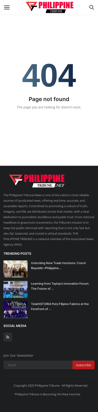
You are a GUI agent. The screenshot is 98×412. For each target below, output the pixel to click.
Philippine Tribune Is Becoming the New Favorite (47, 394)
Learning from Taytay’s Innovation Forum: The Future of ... (60, 286)
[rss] (7, 337)
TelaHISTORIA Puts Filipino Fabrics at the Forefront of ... (60, 306)
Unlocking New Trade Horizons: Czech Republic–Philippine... (58, 265)
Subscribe (83, 365)
